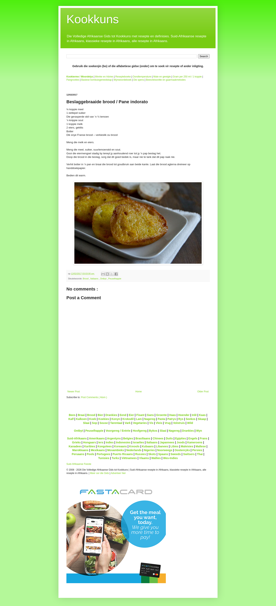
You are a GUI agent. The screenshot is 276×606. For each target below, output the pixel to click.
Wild (190, 423)
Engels (192, 438)
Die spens (138, 79)
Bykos (153, 430)
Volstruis (179, 423)
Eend (123, 415)
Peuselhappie (114, 278)
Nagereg (149, 419)
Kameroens (194, 442)
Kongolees (104, 446)
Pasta (161, 419)
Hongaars (89, 442)
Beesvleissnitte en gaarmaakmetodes (166, 79)
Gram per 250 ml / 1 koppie (187, 76)
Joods (181, 442)
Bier (100, 415)
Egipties (180, 438)
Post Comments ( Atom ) (94, 397)
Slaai (86, 423)
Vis (151, 423)
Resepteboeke (123, 76)
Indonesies (123, 442)
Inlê (194, 415)
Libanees (162, 446)
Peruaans (78, 454)
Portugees (103, 454)
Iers (100, 442)
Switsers (189, 454)
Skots (152, 454)
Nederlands (133, 450)
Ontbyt (103, 278)
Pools (90, 454)
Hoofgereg (140, 430)
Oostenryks (182, 450)
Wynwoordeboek (122, 79)
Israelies (138, 442)
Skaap (202, 419)
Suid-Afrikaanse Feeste (78, 464)
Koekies (103, 419)
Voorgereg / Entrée (118, 430)
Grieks (76, 442)
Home (138, 391)
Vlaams (144, 458)
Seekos (190, 419)
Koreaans (120, 446)
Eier (131, 415)
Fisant (140, 415)
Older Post (203, 391)
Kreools (134, 446)
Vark (128, 423)
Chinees (158, 438)
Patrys (171, 419)
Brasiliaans (142, 438)
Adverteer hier (118, 473)
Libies (174, 446)
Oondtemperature (142, 76)
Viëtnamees (129, 458)
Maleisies (187, 446)
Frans (203, 438)
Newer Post (73, 391)
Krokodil (128, 419)
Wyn (199, 430)
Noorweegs (164, 450)
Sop (94, 423)
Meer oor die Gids (99, 473)
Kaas (202, 415)
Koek (92, 419)
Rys (180, 419)
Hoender (184, 415)
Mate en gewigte (162, 76)
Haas (172, 415)
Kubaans (148, 446)
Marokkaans (80, 450)
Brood (86, 278)
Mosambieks (115, 450)
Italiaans (94, 278)
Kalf (71, 419)
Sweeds (175, 454)
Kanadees (75, 446)
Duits (169, 438)
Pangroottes (72, 79)
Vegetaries (140, 423)
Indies (110, 442)
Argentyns (114, 438)
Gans (150, 415)
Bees (72, 415)
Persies (197, 450)
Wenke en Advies (104, 76)
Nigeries (149, 450)
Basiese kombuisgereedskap (96, 79)
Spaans (163, 454)
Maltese (200, 446)
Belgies (128, 438)
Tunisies (103, 458)
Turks (115, 458)
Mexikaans (98, 450)
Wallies (156, 458)
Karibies (89, 446)
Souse (103, 423)
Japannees (167, 442)
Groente (161, 415)
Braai (81, 415)
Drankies (111, 415)
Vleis (159, 423)
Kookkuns (92, 19)
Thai (200, 454)
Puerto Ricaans (123, 454)
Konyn (115, 419)
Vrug (167, 423)
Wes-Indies (170, 458)
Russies (140, 454)
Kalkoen (81, 419)
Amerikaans (97, 438)
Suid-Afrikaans (77, 438)
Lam (139, 419)
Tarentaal (116, 423)
